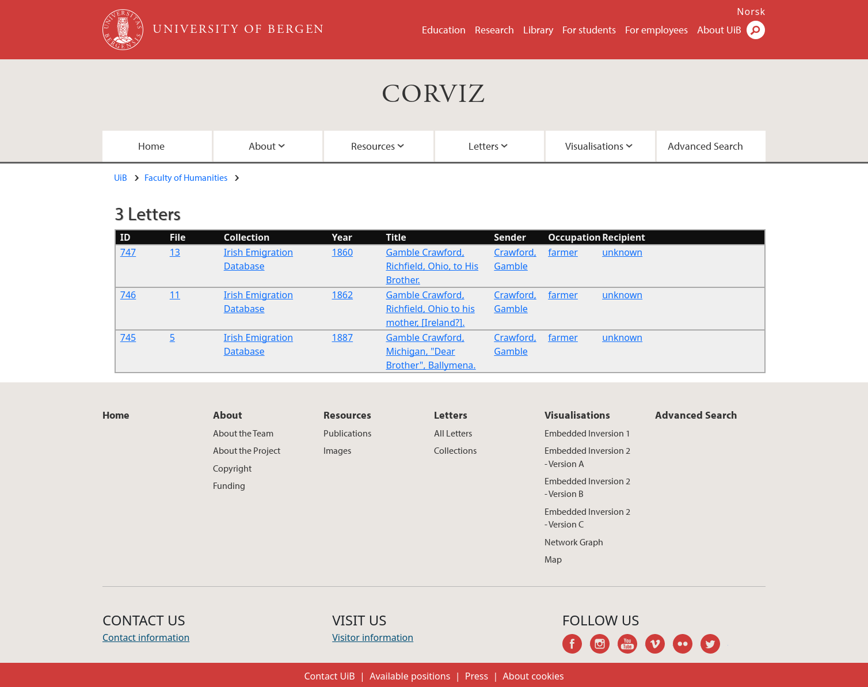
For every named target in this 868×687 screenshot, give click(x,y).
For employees (656, 29)
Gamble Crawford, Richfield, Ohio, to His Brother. (432, 266)
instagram (604, 645)
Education (444, 29)
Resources (373, 146)
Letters (483, 146)
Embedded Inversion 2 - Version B (587, 487)
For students (589, 29)
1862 (342, 295)
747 (128, 252)
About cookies (533, 676)
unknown (622, 252)
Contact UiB (329, 676)
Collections (455, 450)
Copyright (232, 468)
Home (151, 146)
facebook (576, 645)
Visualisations (594, 146)
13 (175, 252)
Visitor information (372, 637)
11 (175, 295)
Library (538, 29)
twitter (714, 645)
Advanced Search (705, 146)
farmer (563, 252)
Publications (347, 433)
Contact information (145, 637)
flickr (687, 645)
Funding (229, 485)
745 (128, 337)
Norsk (751, 11)
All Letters (453, 433)
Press (476, 676)
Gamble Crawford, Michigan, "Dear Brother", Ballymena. (430, 351)
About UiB (719, 29)
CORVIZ (434, 94)
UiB (120, 177)
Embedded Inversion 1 (587, 433)
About (262, 146)
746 (128, 295)
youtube (631, 645)
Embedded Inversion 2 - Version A (587, 457)
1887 (342, 337)
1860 (342, 252)
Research (494, 29)
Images (337, 450)
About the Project (246, 450)
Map (553, 559)
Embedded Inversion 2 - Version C (587, 518)
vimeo (659, 645)
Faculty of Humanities (185, 177)
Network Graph (574, 542)
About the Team (243, 433)
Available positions (410, 676)
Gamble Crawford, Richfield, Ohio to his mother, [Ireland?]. (430, 309)
